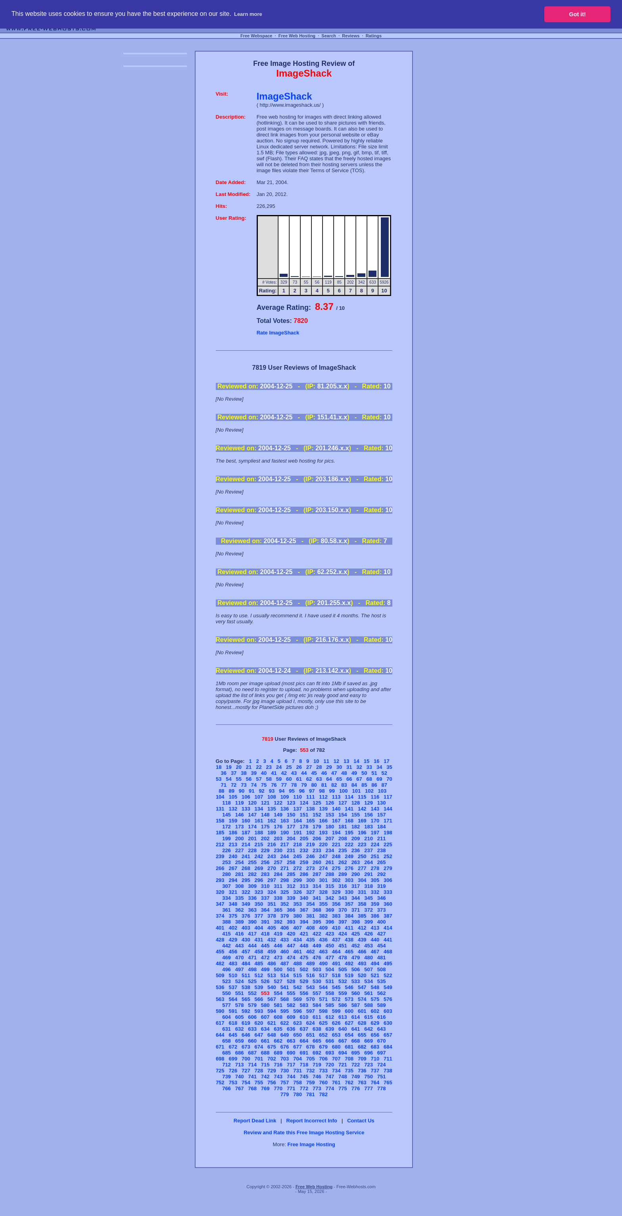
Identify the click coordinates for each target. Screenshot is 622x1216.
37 (233, 773)
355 (323, 904)
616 (381, 1017)
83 (344, 785)
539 (259, 987)
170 (375, 821)
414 (388, 928)
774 (330, 1088)
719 (317, 1065)
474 (291, 958)
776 (355, 1088)
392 (278, 922)
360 (388, 904)
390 (252, 922)
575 (375, 999)
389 (239, 922)
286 (303, 874)
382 (323, 916)
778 (381, 1088)
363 (252, 910)
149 (278, 815)
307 (226, 886)
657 (388, 1035)
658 (226, 1041)
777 (368, 1088)
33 (369, 767)
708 (349, 1059)
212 (220, 844)
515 (297, 975)
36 (224, 773)
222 (349, 844)
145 (226, 815)
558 (330, 993)
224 (375, 844)
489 (310, 963)
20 (239, 767)
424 (342, 934)
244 (284, 856)
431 (259, 940)
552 (252, 993)
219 (310, 844)
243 (271, 856)
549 (388, 987)
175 (265, 827)
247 (323, 856)
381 (310, 916)
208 (342, 838)
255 (252, 862)
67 (359, 779)
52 (384, 773)
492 (349, 963)
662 (278, 1041)
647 (259, 1035)
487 (284, 963)
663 (291, 1041)
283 (265, 874)
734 (336, 1071)
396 (330, 922)
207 (330, 838)
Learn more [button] (248, 14)
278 (375, 868)
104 (220, 797)
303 (349, 880)
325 (284, 892)
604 (226, 1017)
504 (330, 969)
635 (278, 1029)
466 (362, 952)
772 (303, 1088)
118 (226, 803)
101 (356, 791)
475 (303, 958)
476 (317, 958)
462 (310, 952)
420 (291, 934)
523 (226, 981)
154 (342, 815)
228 (252, 850)
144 (388, 809)
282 (252, 874)
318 (368, 886)
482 (220, 963)
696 (368, 1053)
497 (239, 969)
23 (268, 767)
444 (252, 946)
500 (278, 969)
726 (232, 1071)
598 (323, 1011)
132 (232, 809)
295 (246, 880)
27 (309, 767)
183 (368, 827)
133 (246, 809)
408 (310, 928)
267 (232, 868)
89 (231, 791)
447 (291, 946)
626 (336, 1023)
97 (312, 791)
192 (310, 833)
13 (346, 761)
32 (359, 767)
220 (323, 844)
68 (369, 779)
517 (323, 975)
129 (368, 803)
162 (271, 821)
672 (232, 1047)
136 (284, 809)
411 (349, 928)
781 (310, 1094)
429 (232, 940)
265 (381, 862)
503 (317, 969)
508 (381, 969)
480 (368, 958)
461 (297, 952)
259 (303, 862)
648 (271, 1035)
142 (362, 809)
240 (232, 856)
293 (220, 880)
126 (330, 803)
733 (323, 1071)
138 (310, 809)
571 (323, 999)
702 (271, 1059)
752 (220, 1082)
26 (298, 767)
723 (368, 1065)
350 (259, 904)
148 (265, 815)
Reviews (351, 35)
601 (362, 1011)
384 (349, 916)
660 (252, 1041)
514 (284, 975)
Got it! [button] (577, 14)
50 (364, 773)
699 (232, 1059)
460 (284, 952)
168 (349, 821)
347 (220, 904)
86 (374, 785)
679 (323, 1047)
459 (271, 952)
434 (297, 940)
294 (232, 880)
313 (303, 886)
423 (330, 934)
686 (239, 1053)
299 (297, 880)
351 (271, 904)
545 (336, 987)
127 (342, 803)
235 (342, 850)
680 (336, 1047)
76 (273, 785)
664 (303, 1041)
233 (317, 850)
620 (259, 1023)
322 (246, 892)
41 (273, 773)
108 (271, 797)
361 (226, 910)
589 (381, 1005)
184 (381, 827)
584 (317, 1005)
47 (334, 773)
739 (226, 1077)
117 (388, 797)
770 (278, 1088)
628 (362, 1023)
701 (259, 1059)
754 (246, 1082)
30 (339, 767)
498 (252, 969)
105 (232, 797)
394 (303, 922)
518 (336, 975)
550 (226, 993)
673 (246, 1047)
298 (284, 880)
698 (220, 1059)
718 (303, 1065)
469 (226, 958)
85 (364, 785)
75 (264, 785)
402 (232, 928)
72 (233, 785)
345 (368, 898)
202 (265, 838)
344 (355, 898)
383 (336, 916)
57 (258, 779)
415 (226, 934)
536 (220, 987)
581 (278, 1005)
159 (232, 821)
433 (284, 940)
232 (303, 850)
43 (294, 773)
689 (278, 1053)
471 (252, 958)
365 (278, 910)
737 (375, 1071)
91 (251, 791)
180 (330, 827)
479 (355, 958)
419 (278, 934)
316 (342, 886)
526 (265, 981)
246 (310, 856)
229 (265, 850)
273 (310, 868)
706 (323, 1059)
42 (283, 773)
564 (232, 999)
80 (314, 785)
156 (368, 815)
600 (349, 1011)
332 (375, 892)
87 (384, 785)
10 (316, 761)
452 (355, 946)
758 (297, 1082)
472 (265, 958)
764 (375, 1082)
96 (302, 791)
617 (220, 1023)
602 (375, 1011)
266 (220, 868)
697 (381, 1053)
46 (324, 773)
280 (226, 874)
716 (278, 1065)
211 (381, 838)
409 (323, 928)
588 (368, 1005)
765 (388, 1082)
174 (252, 827)
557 (317, 993)
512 (259, 975)
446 (278, 946)
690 (291, 1053)
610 (303, 1017)
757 (284, 1082)
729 (271, 1071)
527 (278, 981)
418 (265, 934)
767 (239, 1088)
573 (349, 999)
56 (248, 779)
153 (330, 815)
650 (297, 1035)
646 (246, 1035)
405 (271, 928)
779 (284, 1094)
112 (323, 797)
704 (297, 1059)
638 (317, 1029)
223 (362, 844)
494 (375, 963)
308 (239, 886)
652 (323, 1035)
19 (228, 767)
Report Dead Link (255, 1121)
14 (356, 761)
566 (259, 999)
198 (388, 833)
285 (291, 874)
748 (342, 1077)
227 (239, 850)
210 (368, 838)
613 (342, 1017)
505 (342, 969)
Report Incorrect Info (312, 1121)
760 (323, 1082)
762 (349, 1082)
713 (239, 1065)
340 (303, 898)
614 (355, 1017)
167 (336, 821)
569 (297, 999)
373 (381, 910)
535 (381, 981)
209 (355, 838)
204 (291, 838)
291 (368, 874)
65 (339, 779)
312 (291, 886)
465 (349, 952)
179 (317, 827)
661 (265, 1041)
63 (319, 779)
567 (271, 999)
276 (349, 868)
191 (297, 833)
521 (375, 975)
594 (271, 1011)
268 (246, 868)
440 (375, 940)
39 (254, 773)
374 (220, 916)
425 (355, 934)
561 (368, 993)
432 (271, 940)
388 (226, 922)
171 (388, 821)
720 (330, 1065)
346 (381, 898)
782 (323, 1094)
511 (246, 975)
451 (342, 946)
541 (284, 987)
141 (349, 809)
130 (381, 803)
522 (388, 975)
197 (375, 833)
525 (252, 981)
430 (246, 940)
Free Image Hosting (311, 1144)
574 (362, 999)
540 (271, 987)
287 (317, 874)
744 (291, 1077)
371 (355, 910)
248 (336, 856)
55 (239, 779)
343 (342, 898)
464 (336, 952)
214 (246, 844)
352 (284, 904)
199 (226, 838)
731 (297, 1071)
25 (289, 767)
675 (271, 1047)
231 (291, 850)
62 (309, 779)
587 (355, 1005)
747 (330, 1077)
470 (239, 958)
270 (271, 868)
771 (291, 1088)
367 (303, 910)
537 (232, 987)
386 (375, 916)
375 (232, 916)
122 (278, 803)
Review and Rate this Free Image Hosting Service (304, 1132)
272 (297, 868)
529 (303, 981)
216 (271, 844)
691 (303, 1053)
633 (252, 1029)
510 (232, 975)
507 (368, 969)
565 (246, 999)
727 (246, 1071)
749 (355, 1077)
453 (368, 946)
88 (221, 791)
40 (264, 773)
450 (330, 946)
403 (246, 928)
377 (259, 916)
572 (336, 999)
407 (297, 928)
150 (291, 815)
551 (239, 993)
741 (252, 1077)
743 (278, 1077)
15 (366, 761)
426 (368, 934)
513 (271, 975)
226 (226, 850)
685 (226, 1053)
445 (265, 946)
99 (332, 791)
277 (362, 868)
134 (259, 809)
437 (336, 940)
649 (284, 1035)
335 (239, 898)
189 (271, 833)
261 (330, 862)
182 (355, 827)
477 (330, 958)
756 (271, 1082)
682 (362, 1047)
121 (265, 803)
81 (324, 785)
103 (382, 791)
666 (330, 1041)
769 (265, 1088)
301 (323, 880)
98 (321, 791)
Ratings (374, 35)
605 (239, 1017)
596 (297, 1011)
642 (368, 1029)
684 (388, 1047)
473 (278, 958)
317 (355, 886)
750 (368, 1077)
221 (336, 844)
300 (310, 880)
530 (317, 981)
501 (291, 969)
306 (388, 880)
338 (278, 898)
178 (303, 827)
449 (317, 946)
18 (218, 767)
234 (330, 850)
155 (355, 815)
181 (342, 827)
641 (355, 1029)
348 (232, 904)
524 (239, 981)
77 (283, 785)
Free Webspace (256, 35)
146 (239, 815)
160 (246, 821)
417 (252, 934)
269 (259, 868)
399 (368, 922)
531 (330, 981)
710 (375, 1059)
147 (252, 815)
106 (246, 797)
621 (271, 1023)
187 (246, 833)
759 (310, 1082)
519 (349, 975)
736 (362, 1071)
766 (226, 1088)
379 (284, 916)
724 (381, 1065)
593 (259, 1011)
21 (248, 767)
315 (330, 886)
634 (265, 1029)
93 (272, 791)
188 (259, 833)
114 (349, 797)
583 (303, 1005)
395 (317, 922)
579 (252, 1005)
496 (226, 969)
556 (303, 993)
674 (259, 1047)
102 (369, 791)
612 (330, 1017)
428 (220, 940)
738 (388, 1071)
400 (381, 922)
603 (388, 1011)
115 (362, 797)
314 (317, 886)
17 (386, 761)
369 (330, 910)
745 (303, 1077)
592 (246, 1011)
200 (239, 838)
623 (297, 1023)
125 (317, 803)
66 (349, 779)
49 (354, 773)
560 (355, 993)
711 (388, 1059)
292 (381, 874)
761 (336, 1082)
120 (252, 803)
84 (354, 785)
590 (220, 1011)
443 (239, 946)
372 (368, 910)
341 (317, 898)
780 (297, 1094)
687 (252, 1053)
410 (336, 928)
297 (271, 880)
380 (297, 916)
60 (289, 779)
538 (246, 987)
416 (239, 934)
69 (379, 779)
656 (375, 1035)
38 (243, 773)
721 (342, 1065)
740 (239, 1077)
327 (310, 892)
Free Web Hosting (297, 35)
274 (323, 868)
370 (342, 910)
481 (381, 958)
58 (268, 779)
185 (220, 833)
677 (297, 1047)
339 (291, 898)
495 (388, 963)
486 (271, 963)
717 (291, 1065)
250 (362, 856)
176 (278, 827)
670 (381, 1041)
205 (303, 838)
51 (374, 773)
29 (329, 767)
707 (336, 1059)
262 (342, 862)
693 (330, 1053)
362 (239, 910)
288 (330, 874)
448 (303, 946)
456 (232, 952)
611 (317, 1017)
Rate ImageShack (278, 333)
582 (291, 1005)
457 (246, 952)
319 (381, 886)
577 (226, 1005)
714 (252, 1065)
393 (291, 922)
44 (304, 773)
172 (226, 827)
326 (297, 892)
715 (265, 1065)
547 (362, 987)
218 (297, 844)
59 (279, 779)
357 (349, 904)
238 (381, 850)
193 (323, 833)
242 (259, 856)
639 (330, 1029)
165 (310, 821)
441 (388, 940)
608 (278, 1017)
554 (278, 993)
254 (239, 862)
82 (334, 785)
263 (355, 862)
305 (375, 880)
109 (284, 797)
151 (303, 815)
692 (317, 1053)
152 (317, 815)
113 (336, 797)
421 (303, 934)
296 (259, 880)
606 (252, 1017)
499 (265, 969)
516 (310, 975)
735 (349, 1071)
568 (284, 999)
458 (259, 952)
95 (291, 791)
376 (246, 916)
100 (343, 791)
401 (220, 928)
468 (388, 952)
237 (368, 850)
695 (355, 1053)
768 (252, 1088)
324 (271, 892)
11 (326, 761)
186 (232, 833)
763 (362, 1082)
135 (271, 809)
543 (310, 987)
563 (220, 999)
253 (226, 862)
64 (329, 779)
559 (342, 993)
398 (355, 922)
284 (278, 874)
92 (261, 791)
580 (265, 1005)
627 (349, 1023)
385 (362, 916)
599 (336, 1011)
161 (259, 821)
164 (297, 821)
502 (303, 969)
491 (336, 963)
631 (226, 1029)
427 (381, 934)
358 (362, 904)
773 (317, 1088)
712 (226, 1065)
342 (330, 898)
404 (259, 928)
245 (297, 856)
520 (362, 975)
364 (265, 910)
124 (303, 803)
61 (298, 779)
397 (342, 922)
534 (368, 981)
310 (265, 886)
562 (381, 993)
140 (336, 809)
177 (291, 827)
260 (317, 862)
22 (258, 767)
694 (342, 1053)
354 (310, 904)
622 (284, 1023)
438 (349, 940)
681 (349, 1047)
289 (342, 874)
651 (310, 1035)
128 (355, 803)
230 (278, 850)
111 (310, 797)
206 (317, 838)
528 (291, 981)
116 (375, 797)
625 (323, 1023)
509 (220, 975)
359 (375, 904)
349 (246, 904)
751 (381, 1077)
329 (336, 892)
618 (232, 1023)
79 (304, 785)
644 (220, 1035)
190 (284, 833)
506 (355, 969)
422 (317, 934)
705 (310, 1059)
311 (278, 886)
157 (381, 815)
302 (336, 880)
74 (254, 785)
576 (388, 999)
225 (388, 844)
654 (349, 1035)
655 (362, 1035)
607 (265, 1017)
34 (379, 767)
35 (389, 767)
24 (279, 767)
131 (220, 809)
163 (284, 821)
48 (344, 773)
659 (239, 1041)
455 (220, 952)
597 (310, 1011)
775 (342, 1088)
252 (388, 856)
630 (388, 1023)
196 (362, 833)
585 (330, 1005)
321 (232, 892)
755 (259, 1082)
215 (259, 844)
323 (259, 892)
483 (232, 963)
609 (291, 1017)
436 (323, 940)
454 (381, 946)
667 (342, 1041)
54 (228, 779)
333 (388, 892)
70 (389, 779)
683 (375, 1047)
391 (265, 922)
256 (265, 862)
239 (220, 856)
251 (375, 856)
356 (336, 904)
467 (375, 952)
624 (310, 1023)
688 (265, 1053)
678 (310, 1047)
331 (362, 892)
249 (349, 856)
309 (252, 886)
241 (246, 856)
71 (224, 785)
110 (297, 797)
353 (297, 904)
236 (355, 850)
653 (336, 1035)
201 (252, 838)
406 (284, 928)
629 (375, 1023)
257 (278, 862)
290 (355, 874)
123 (291, 803)
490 (323, 963)
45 (314, 773)
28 (319, 767)
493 (362, 963)
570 (310, 999)
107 (259, 797)
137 (297, 809)
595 (284, 1011)
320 (220, 892)
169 (362, 821)
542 (297, 987)
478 (342, 958)
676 (284, 1047)
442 (226, 946)
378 (271, 916)
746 (317, 1077)
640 (342, 1029)
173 (239, 827)
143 (375, 809)
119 (239, 803)
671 (220, 1047)
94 (281, 791)
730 (284, 1071)
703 (284, 1059)
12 (336, 761)
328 (323, 892)
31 (349, 767)
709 (362, 1059)
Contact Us (360, 1121)
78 (294, 785)
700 (246, 1059)
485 (259, 963)
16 (376, 761)
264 (368, 862)
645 (232, 1035)
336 (252, 898)
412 (362, 928)
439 (362, 940)
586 (342, 1005)
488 (297, 963)
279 (388, 868)
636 (291, 1029)
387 (388, 916)
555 (291, 993)
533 (355, 981)
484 (246, 963)
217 (284, 844)
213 (232, 844)
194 (336, 833)
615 (368, 1017)
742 (265, 1077)
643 (381, 1029)
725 (220, 1071)
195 (349, 833)
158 (220, 821)
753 (232, 1082)
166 (323, 821)
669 (368, 1041)
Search (328, 35)
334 (226, 898)
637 (303, 1029)
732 (310, 1071)
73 (243, 785)
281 (239, 874)
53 (218, 779)
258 (291, 862)
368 (317, 910)
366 (291, 910)
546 (349, 987)
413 (375, 928)
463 (323, 952)
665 (317, 1041)
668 (355, 1041)
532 (342, 981)
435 (310, 940)
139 (323, 809)
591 (232, 1011)
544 (323, 987)
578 (239, 1005)
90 (241, 791)
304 (362, 880)
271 (284, 868)
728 (259, 1071)
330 (349, 892)
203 (278, 838)
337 (265, 898)
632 (239, 1029)
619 (246, 1023)
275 (336, 868)
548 (375, 987)
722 (355, 1065)
